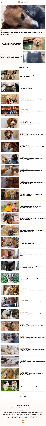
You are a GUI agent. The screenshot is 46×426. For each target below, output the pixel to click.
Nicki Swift (4, 416)
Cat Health (22, 85)
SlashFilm (28, 416)
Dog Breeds (2, 41)
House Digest (12, 414)
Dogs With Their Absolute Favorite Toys (28, 386)
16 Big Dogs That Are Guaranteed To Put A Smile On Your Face (32, 290)
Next (25, 396)
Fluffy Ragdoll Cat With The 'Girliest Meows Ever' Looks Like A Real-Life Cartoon (32, 350)
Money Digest (39, 414)
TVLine (26, 417)
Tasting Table (41, 416)
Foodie (18, 412)
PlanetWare (17, 416)
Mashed (34, 414)
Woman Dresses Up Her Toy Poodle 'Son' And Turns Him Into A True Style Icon (32, 111)
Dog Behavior (3, 54)
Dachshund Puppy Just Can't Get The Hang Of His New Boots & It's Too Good (31, 302)
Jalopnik (25, 414)
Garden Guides (31, 412)
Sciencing (23, 416)
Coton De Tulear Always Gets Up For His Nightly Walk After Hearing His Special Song (31, 99)
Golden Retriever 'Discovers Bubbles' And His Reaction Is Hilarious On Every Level (11, 44)
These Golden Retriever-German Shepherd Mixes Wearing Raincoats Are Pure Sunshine (30, 207)
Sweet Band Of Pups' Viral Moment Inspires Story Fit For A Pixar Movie (32, 362)
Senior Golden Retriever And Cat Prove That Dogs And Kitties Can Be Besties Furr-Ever (32, 231)
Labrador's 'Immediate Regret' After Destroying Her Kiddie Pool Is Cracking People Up (31, 183)
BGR (5, 412)
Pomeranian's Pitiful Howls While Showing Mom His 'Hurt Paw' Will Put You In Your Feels (11, 57)
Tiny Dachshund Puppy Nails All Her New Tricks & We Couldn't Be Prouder (32, 135)
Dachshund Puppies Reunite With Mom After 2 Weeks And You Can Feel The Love (31, 159)
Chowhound (9, 412)
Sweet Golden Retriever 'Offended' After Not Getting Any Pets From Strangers (31, 374)
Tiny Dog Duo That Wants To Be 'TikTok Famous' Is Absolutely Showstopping (31, 195)
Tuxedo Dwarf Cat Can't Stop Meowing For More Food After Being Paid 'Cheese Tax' (31, 267)
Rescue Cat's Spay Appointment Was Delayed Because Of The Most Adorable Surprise (32, 87)
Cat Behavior (22, 264)
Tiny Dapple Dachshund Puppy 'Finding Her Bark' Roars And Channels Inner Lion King (32, 338)
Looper (29, 414)
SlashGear (33, 416)
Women (30, 417)
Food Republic (24, 412)
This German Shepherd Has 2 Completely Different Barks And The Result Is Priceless (32, 278)
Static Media (16, 408)
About (18, 405)
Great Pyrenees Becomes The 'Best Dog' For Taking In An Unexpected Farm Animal (32, 314)
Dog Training (22, 133)
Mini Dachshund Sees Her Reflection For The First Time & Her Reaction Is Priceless (32, 219)
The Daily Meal (11, 417)
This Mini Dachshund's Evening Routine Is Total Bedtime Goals (32, 255)
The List (16, 417)
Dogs (1, 30)
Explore (14, 412)
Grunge (39, 412)
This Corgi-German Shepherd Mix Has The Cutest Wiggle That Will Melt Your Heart (32, 326)
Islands (21, 414)
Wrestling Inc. (36, 417)
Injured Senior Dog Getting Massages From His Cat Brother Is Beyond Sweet (21, 33)
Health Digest (5, 414)
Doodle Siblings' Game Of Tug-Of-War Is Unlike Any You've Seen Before (31, 171)
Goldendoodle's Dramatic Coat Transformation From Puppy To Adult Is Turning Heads (31, 123)
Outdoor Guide (11, 416)
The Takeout (21, 417)
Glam (36, 412)
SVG (36, 416)
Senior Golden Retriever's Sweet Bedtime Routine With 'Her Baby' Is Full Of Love (32, 147)
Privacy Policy (25, 405)
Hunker (17, 414)
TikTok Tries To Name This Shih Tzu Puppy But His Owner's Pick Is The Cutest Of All (31, 243)
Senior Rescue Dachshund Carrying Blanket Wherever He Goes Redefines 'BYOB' (32, 75)
